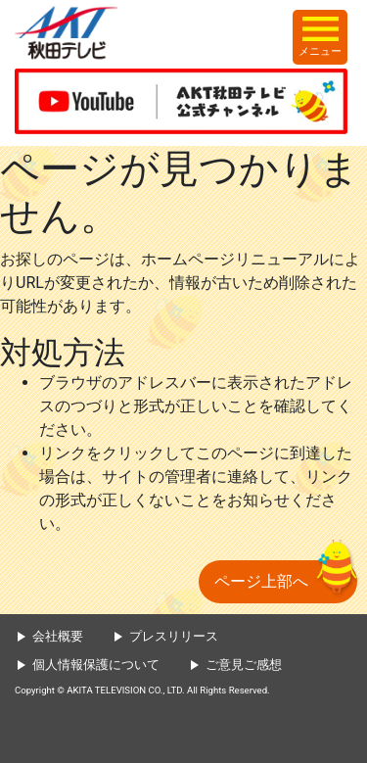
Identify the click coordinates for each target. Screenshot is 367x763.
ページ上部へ (261, 581)
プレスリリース (173, 636)
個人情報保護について (96, 664)
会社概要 (57, 636)
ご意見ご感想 (244, 664)
